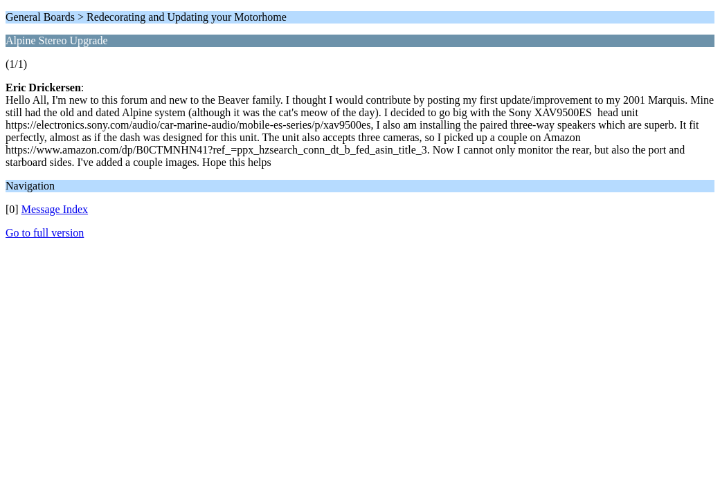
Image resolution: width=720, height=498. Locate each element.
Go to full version (45, 233)
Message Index (54, 209)
